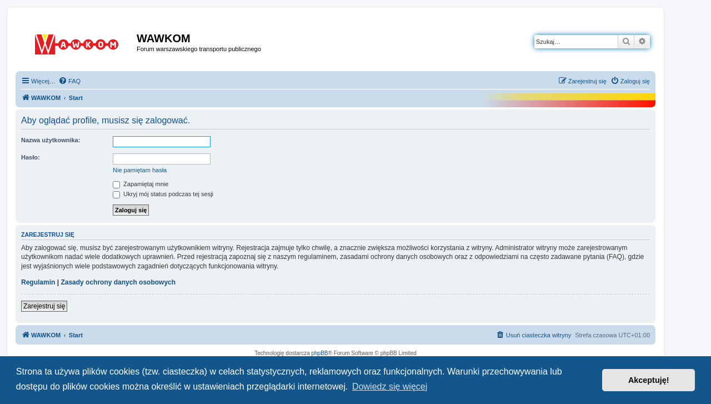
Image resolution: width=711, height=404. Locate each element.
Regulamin (38, 282)
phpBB (320, 353)
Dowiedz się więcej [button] (389, 386)
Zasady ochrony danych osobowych (118, 282)
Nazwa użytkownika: (50, 140)
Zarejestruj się (44, 306)
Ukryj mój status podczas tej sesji (163, 194)
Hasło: (30, 157)
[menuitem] (69, 81)
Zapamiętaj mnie (140, 184)
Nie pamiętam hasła (140, 170)
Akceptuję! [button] (648, 380)
